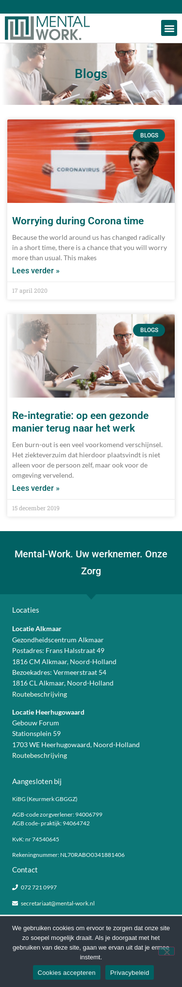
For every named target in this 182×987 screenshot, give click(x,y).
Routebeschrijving (39, 694)
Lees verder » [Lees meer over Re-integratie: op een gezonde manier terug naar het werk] (36, 488)
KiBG (19, 799)
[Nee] (166, 951)
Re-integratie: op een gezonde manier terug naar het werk (80, 422)
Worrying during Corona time (78, 221)
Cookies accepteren (67, 972)
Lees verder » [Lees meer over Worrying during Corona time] (36, 270)
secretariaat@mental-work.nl (58, 903)
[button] (169, 28)
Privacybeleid (129, 972)
